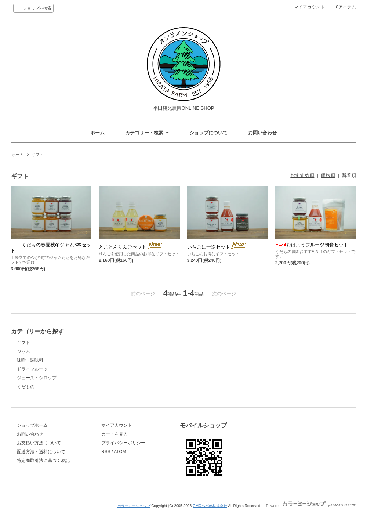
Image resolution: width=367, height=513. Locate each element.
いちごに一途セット (217, 247)
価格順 (328, 175)
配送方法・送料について (41, 451)
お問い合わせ (262, 133)
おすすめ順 (302, 175)
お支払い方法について (39, 442)
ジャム (23, 351)
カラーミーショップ (133, 506)
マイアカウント (309, 7)
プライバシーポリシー (123, 442)
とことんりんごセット (131, 247)
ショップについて (208, 133)
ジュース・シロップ (37, 377)
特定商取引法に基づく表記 (43, 460)
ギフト (37, 154)
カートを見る (114, 434)
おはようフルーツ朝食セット (311, 245)
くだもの (25, 386)
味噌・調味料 (30, 360)
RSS (105, 451)
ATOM (120, 451)
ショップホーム (32, 425)
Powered (311, 506)
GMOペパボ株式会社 (210, 506)
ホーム (97, 133)
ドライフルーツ (32, 369)
